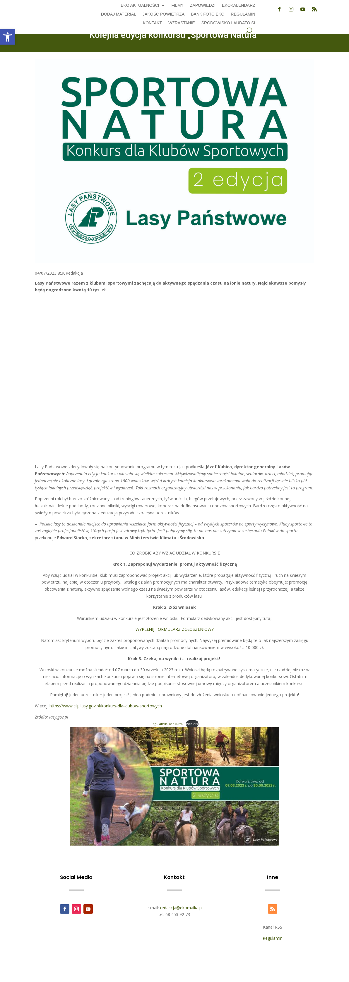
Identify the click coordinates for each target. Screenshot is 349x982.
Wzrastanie (181, 23)
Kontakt (152, 23)
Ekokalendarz (238, 5)
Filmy (178, 5)
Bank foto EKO (207, 14)
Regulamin (243, 14)
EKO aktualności (140, 5)
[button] (7, 37)
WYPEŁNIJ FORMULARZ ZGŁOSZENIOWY (175, 629)
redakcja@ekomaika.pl (181, 907)
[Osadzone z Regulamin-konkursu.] (174, 808)
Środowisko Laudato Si (228, 23)
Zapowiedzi (202, 5)
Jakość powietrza (163, 14)
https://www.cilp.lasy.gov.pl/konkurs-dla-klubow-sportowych (105, 706)
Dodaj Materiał (118, 14)
